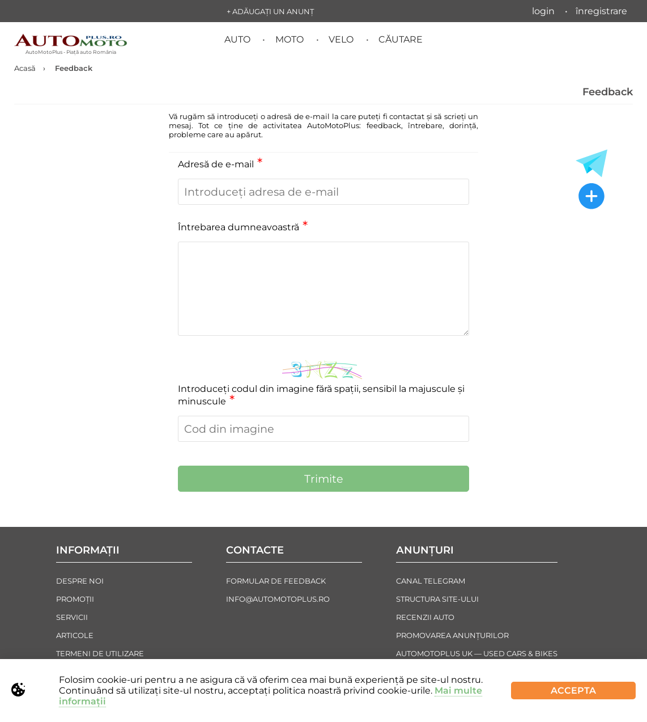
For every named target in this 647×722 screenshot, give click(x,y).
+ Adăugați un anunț (270, 11)
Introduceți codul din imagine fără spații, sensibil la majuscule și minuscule (321, 395)
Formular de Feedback (276, 580)
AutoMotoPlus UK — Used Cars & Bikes (476, 653)
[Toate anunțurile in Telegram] (591, 163)
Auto (237, 39)
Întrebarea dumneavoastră (243, 227)
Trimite (323, 478)
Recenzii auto (425, 617)
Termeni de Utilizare (100, 653)
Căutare (400, 39)
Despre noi (80, 580)
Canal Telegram (430, 580)
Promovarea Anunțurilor (452, 635)
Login (543, 11)
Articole (74, 635)
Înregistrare (601, 11)
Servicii (72, 617)
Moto (289, 39)
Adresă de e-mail (220, 164)
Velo (341, 39)
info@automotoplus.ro (278, 598)
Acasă (25, 68)
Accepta (573, 690)
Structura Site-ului (437, 598)
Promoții (75, 598)
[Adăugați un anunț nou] (591, 197)
